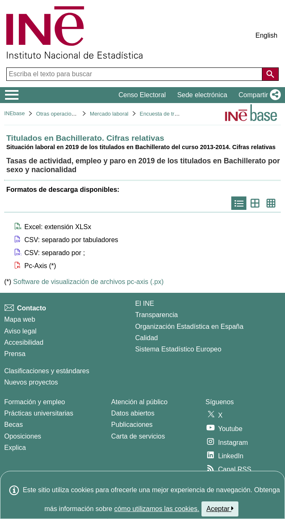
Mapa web (19, 319)
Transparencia (156, 314)
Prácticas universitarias (38, 413)
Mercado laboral (109, 114)
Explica (15, 447)
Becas (13, 424)
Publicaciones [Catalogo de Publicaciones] (132, 424)
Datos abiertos (132, 413)
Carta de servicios (138, 436)
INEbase (14, 113)
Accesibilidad (23, 342)
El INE (144, 303)
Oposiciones (22, 436)
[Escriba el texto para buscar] (135, 74)
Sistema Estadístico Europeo (178, 349)
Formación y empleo (34, 401)
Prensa (15, 353)
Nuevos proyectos (31, 382)
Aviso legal (20, 331)
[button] (258, 95)
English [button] (266, 35)
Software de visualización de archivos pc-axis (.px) (88, 281)
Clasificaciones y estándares (46, 370)
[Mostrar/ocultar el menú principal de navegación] (12, 95)
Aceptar (220, 508)
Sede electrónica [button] (202, 94)
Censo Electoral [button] (142, 94)
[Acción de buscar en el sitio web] (270, 74)
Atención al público (139, 401)
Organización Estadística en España (189, 326)
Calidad (146, 337)
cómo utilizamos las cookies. (156, 508)
